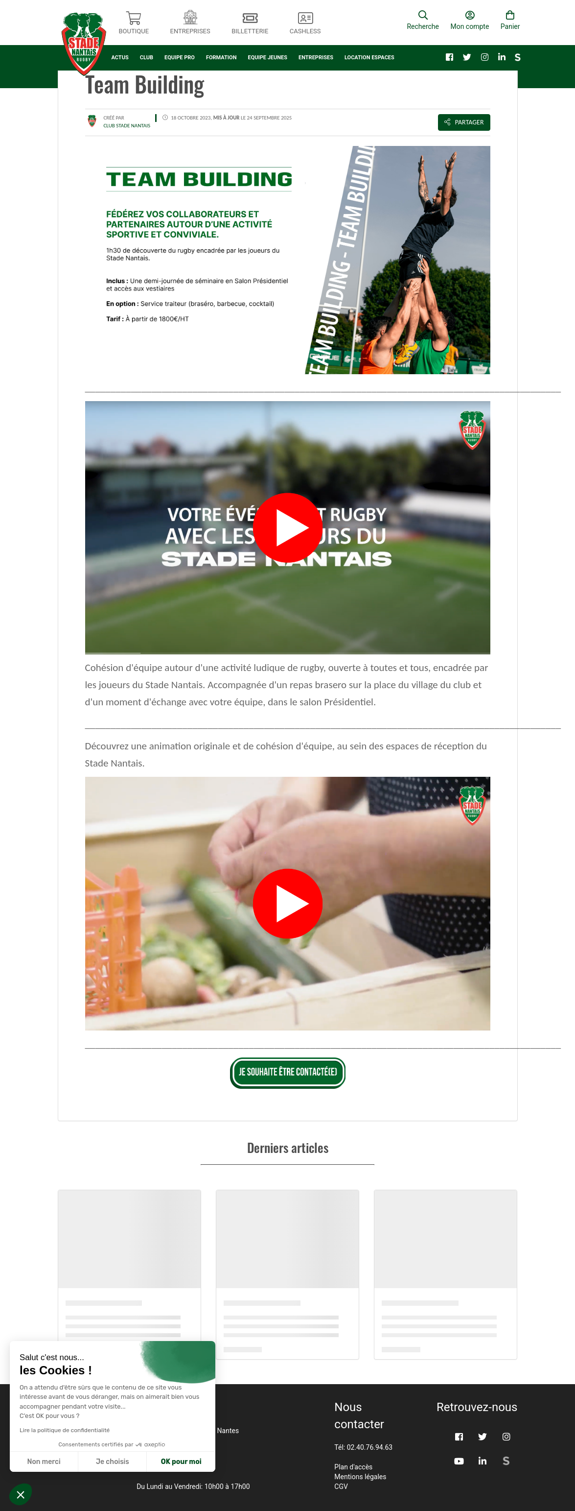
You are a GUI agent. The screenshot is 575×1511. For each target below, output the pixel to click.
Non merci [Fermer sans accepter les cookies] (43, 1462)
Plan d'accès (353, 1467)
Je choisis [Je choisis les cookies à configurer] (112, 1462)
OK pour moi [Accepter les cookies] (181, 1462)
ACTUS (120, 57)
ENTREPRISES (316, 57)
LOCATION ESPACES (369, 57)
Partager (464, 122)
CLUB (146, 57)
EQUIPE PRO (179, 57)
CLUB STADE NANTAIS (127, 125)
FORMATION (221, 57)
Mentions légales (360, 1477)
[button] (20, 1494)
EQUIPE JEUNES (267, 57)
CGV (341, 1486)
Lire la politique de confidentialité (65, 1430)
